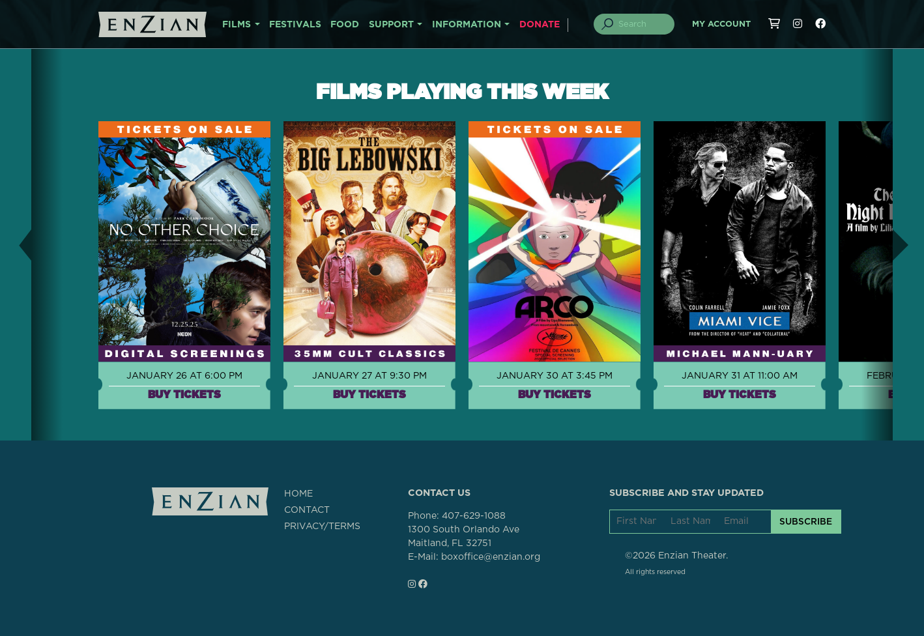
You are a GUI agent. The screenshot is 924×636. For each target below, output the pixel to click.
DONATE (539, 24)
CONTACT (307, 510)
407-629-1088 (474, 516)
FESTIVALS (295, 24)
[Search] (642, 24)
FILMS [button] (236, 24)
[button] (15, 245)
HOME (298, 494)
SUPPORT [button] (391, 24)
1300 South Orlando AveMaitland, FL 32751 (463, 536)
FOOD (344, 24)
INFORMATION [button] (466, 24)
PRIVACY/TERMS (322, 526)
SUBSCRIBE (805, 521)
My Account (721, 24)
